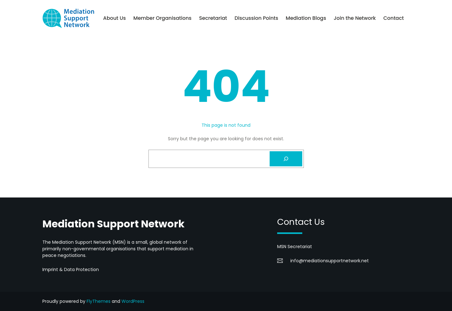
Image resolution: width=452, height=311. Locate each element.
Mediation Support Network (113, 224)
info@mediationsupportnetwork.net (329, 261)
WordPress (132, 301)
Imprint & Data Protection (70, 269)
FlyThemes (98, 301)
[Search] (286, 158)
